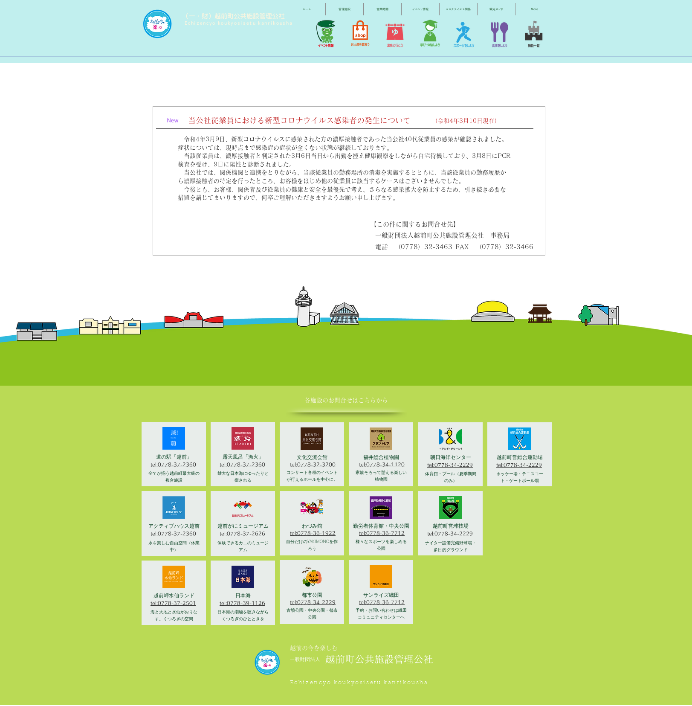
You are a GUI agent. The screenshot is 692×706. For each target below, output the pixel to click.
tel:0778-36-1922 (313, 533)
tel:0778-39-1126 (242, 603)
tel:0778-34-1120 (382, 464)
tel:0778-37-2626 (242, 533)
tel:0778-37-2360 (173, 464)
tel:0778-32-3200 (313, 464)
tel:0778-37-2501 (173, 603)
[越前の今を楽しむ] (316, 648)
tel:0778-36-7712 (382, 533)
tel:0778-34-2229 (313, 602)
